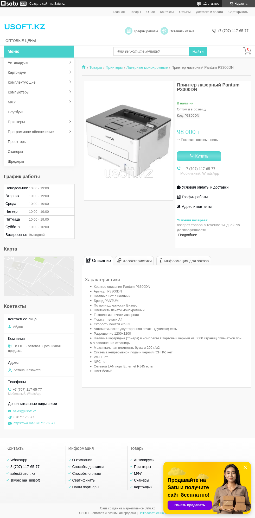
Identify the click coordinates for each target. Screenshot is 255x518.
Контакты (167, 12)
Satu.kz (149, 508)
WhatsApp (18, 460)
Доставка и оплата (209, 12)
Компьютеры (18, 92)
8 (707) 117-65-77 (25, 467)
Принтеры (114, 67)
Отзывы (184, 12)
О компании (82, 460)
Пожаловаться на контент (157, 513)
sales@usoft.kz (24, 411)
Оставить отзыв (181, 31)
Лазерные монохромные (147, 67)
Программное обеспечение (31, 132)
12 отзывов (211, 3)
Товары (135, 12)
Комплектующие (22, 82)
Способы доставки (88, 467)
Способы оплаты (86, 473)
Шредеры (16, 161)
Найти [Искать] (198, 51)
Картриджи (17, 72)
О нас (150, 12)
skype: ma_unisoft (25, 480)
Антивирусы (18, 62)
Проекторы (17, 142)
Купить (201, 156)
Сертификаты (238, 12)
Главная (119, 12)
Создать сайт (39, 3)
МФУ (12, 102)
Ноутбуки (15, 112)
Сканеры (15, 151)
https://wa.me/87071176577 (34, 423)
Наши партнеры (85, 487)
